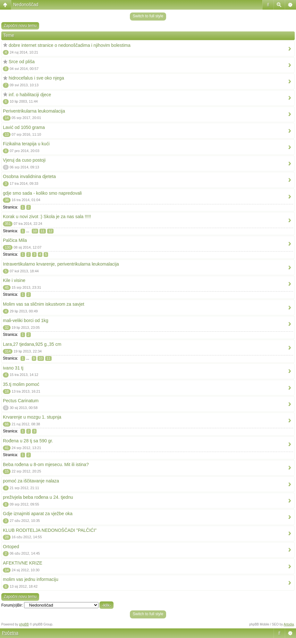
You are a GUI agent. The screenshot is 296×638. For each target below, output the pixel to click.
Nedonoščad (25, 4)
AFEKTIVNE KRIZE (22, 563)
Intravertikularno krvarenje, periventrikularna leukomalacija (61, 264)
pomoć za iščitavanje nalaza (31, 480)
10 (35, 231)
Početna (10, 632)
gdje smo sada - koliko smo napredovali (42, 193)
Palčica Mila (15, 240)
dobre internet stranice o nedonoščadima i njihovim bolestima (70, 45)
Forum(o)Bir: (12, 605)
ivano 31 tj (13, 367)
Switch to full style (148, 16)
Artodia (289, 624)
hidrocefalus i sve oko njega (36, 78)
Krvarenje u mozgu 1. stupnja (32, 417)
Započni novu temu (20, 25)
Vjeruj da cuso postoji (24, 160)
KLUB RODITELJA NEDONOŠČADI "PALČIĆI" (50, 530)
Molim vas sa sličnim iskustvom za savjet (43, 304)
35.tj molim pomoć (21, 384)
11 (43, 231)
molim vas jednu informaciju (30, 579)
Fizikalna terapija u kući (26, 143)
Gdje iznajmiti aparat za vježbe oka (37, 513)
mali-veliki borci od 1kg (25, 320)
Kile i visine (14, 280)
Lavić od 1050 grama (24, 127)
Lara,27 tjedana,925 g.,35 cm (32, 344)
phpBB (24, 624)
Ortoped (11, 546)
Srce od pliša (22, 61)
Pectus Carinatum (20, 400)
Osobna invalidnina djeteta (29, 176)
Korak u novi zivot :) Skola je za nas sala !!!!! (47, 216)
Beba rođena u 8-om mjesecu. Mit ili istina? (46, 464)
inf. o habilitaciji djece (30, 94)
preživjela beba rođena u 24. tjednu (38, 497)
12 (50, 231)
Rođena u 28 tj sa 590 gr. (28, 440)
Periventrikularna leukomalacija (34, 111)
